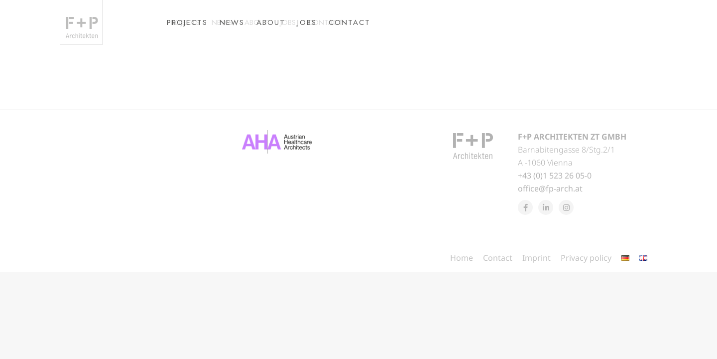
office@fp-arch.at (550, 206)
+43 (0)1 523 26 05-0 (555, 193)
